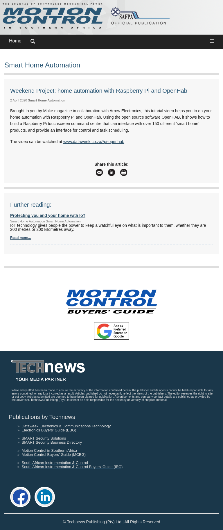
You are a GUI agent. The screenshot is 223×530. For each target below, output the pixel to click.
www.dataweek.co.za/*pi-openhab (93, 141)
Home (15, 40)
